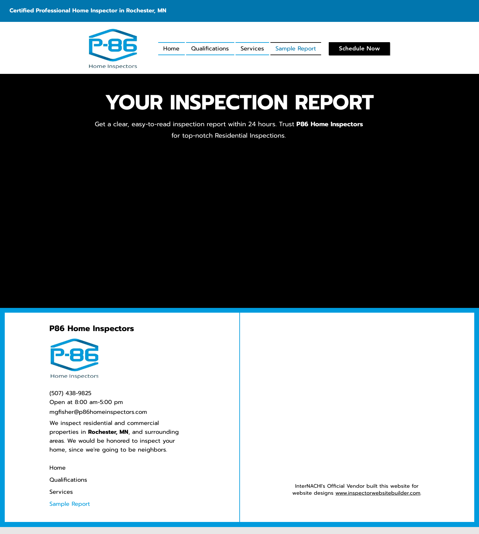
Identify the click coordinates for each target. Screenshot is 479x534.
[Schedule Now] (359, 48)
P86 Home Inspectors (91, 328)
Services (61, 491)
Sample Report (69, 503)
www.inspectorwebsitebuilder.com (377, 493)
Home (57, 467)
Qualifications (68, 479)
